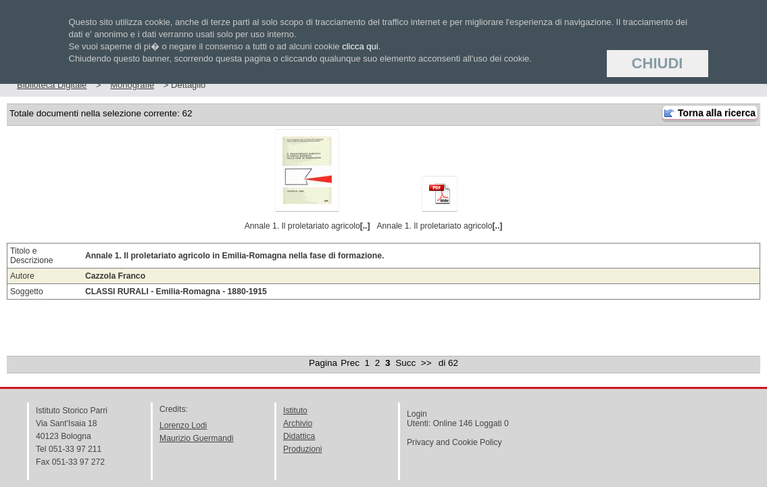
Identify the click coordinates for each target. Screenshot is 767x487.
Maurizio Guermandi (196, 438)
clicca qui (360, 46)
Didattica (299, 436)
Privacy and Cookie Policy (454, 442)
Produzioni (302, 449)
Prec (350, 363)
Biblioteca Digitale (51, 85)
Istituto (295, 410)
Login (417, 414)
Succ (405, 363)
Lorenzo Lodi (183, 425)
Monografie (132, 85)
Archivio (297, 423)
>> (426, 363)
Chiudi (657, 63)
